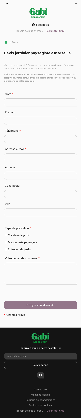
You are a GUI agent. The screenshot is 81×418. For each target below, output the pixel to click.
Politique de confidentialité (40, 399)
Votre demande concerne (22, 258)
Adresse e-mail (15, 149)
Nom (9, 94)
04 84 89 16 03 (40, 30)
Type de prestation (18, 228)
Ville (7, 204)
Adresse (10, 167)
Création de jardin (17, 235)
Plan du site (40, 389)
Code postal (12, 185)
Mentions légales (40, 394)
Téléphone (13, 130)
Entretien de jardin (18, 249)
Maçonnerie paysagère (21, 242)
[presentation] (29, 294)
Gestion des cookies (40, 405)
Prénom (10, 112)
